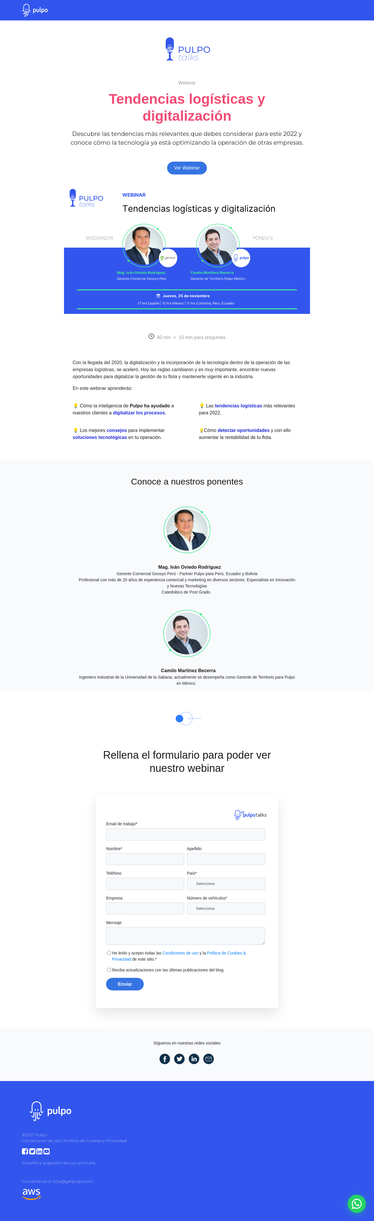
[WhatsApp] (357, 1204)
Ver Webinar (187, 167)
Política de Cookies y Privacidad (95, 1140)
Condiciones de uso (180, 953)
